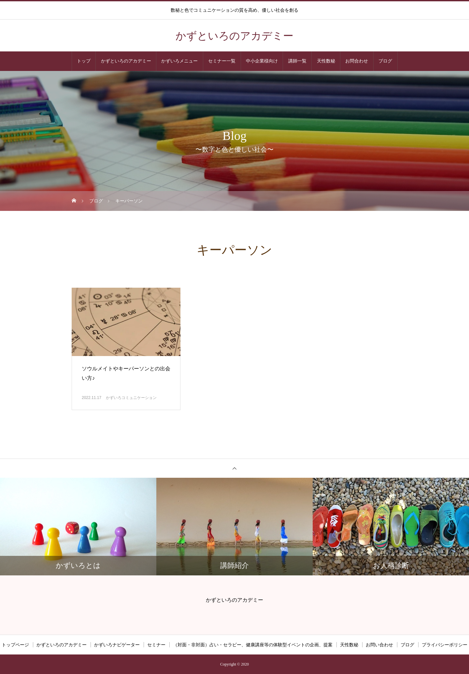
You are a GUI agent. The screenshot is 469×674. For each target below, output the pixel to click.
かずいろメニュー (179, 61)
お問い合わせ (379, 644)
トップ (84, 61)
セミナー (156, 644)
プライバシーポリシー (444, 644)
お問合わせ (356, 61)
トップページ (15, 644)
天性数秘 (326, 61)
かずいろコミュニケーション (131, 397)
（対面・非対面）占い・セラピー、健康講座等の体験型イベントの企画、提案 (253, 644)
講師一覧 (297, 61)
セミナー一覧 (221, 61)
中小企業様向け (262, 61)
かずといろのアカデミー (126, 61)
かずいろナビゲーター (117, 644)
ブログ (385, 61)
